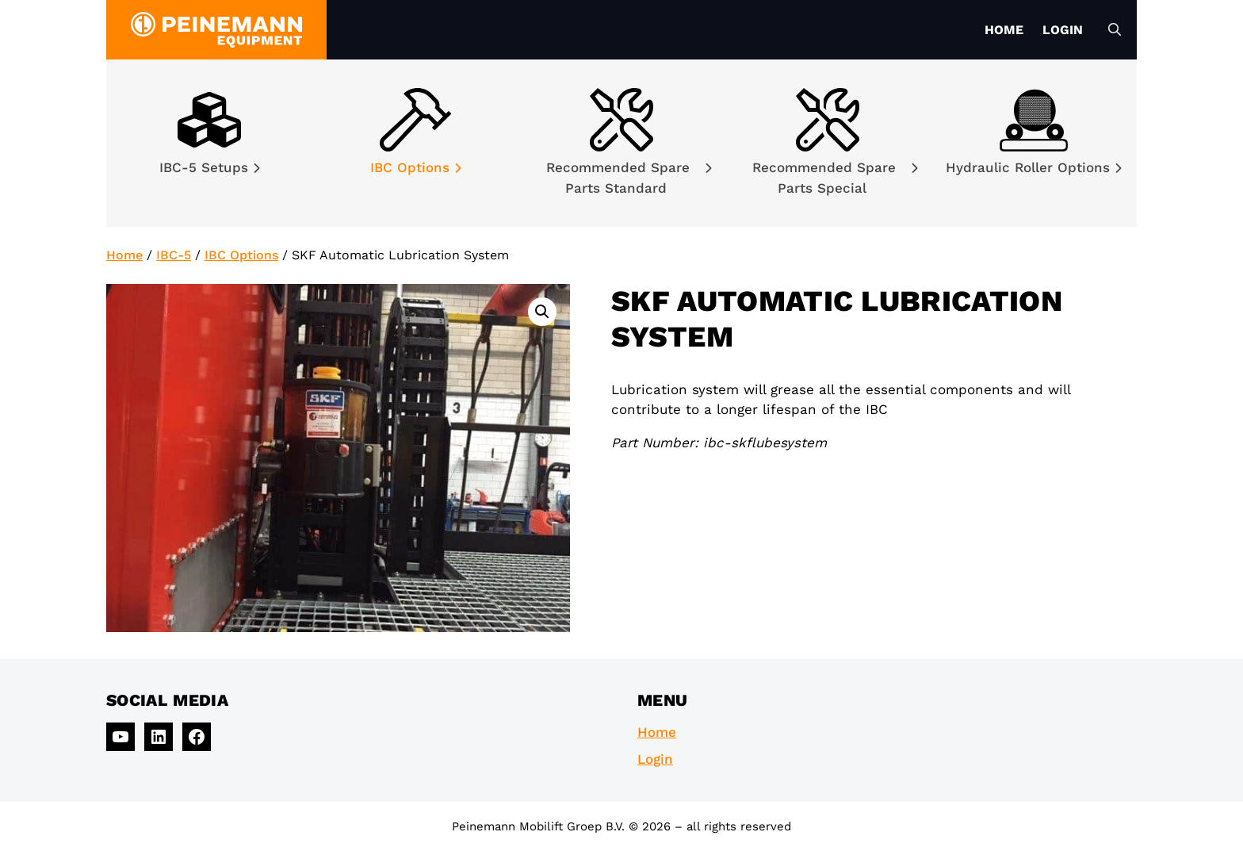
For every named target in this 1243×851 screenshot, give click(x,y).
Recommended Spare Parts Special (835, 177)
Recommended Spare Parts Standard (629, 177)
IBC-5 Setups (209, 167)
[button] (542, 311)
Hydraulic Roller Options (1034, 167)
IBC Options (415, 167)
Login (1062, 29)
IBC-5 (173, 255)
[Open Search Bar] (1114, 30)
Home (1004, 29)
